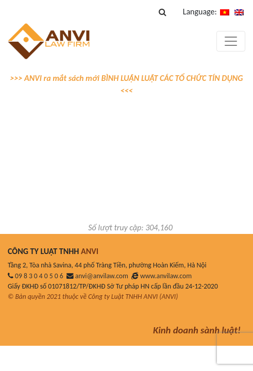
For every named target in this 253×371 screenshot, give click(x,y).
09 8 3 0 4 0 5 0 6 (39, 276)
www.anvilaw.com (166, 276)
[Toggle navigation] (230, 41)
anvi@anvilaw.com (101, 276)
